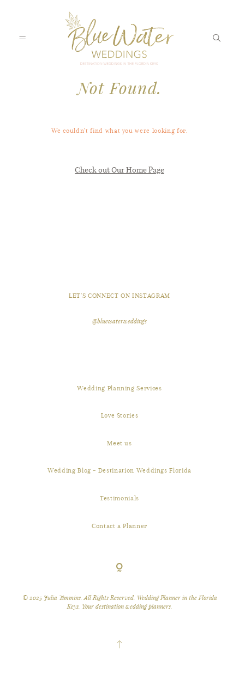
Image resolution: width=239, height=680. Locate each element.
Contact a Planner (119, 526)
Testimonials (119, 498)
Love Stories (120, 415)
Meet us (119, 443)
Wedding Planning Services (119, 388)
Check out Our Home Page (119, 169)
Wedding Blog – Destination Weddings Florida (119, 470)
